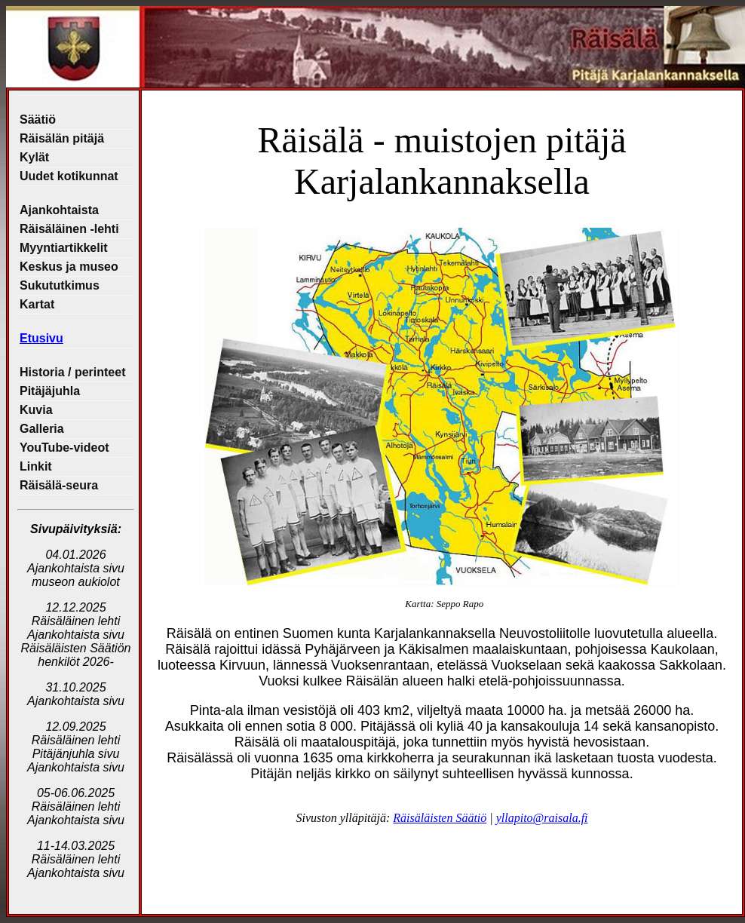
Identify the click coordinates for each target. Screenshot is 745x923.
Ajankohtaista (59, 210)
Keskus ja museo (69, 266)
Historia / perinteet (72, 372)
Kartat (37, 304)
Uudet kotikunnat (69, 176)
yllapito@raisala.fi (542, 817)
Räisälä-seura (59, 485)
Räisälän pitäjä (62, 138)
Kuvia (36, 409)
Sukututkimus (60, 285)
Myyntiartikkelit (63, 247)
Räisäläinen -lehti (69, 228)
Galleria (42, 428)
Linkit (36, 466)
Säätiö (38, 119)
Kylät (34, 157)
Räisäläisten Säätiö (439, 817)
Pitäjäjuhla (50, 391)
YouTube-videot (64, 447)
